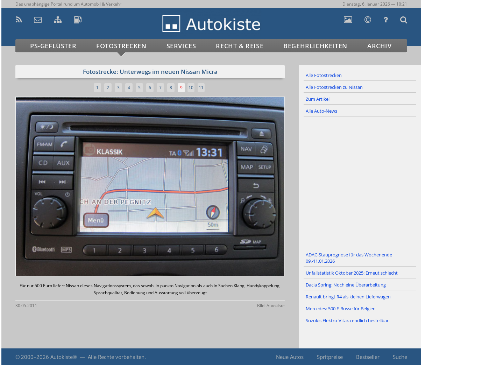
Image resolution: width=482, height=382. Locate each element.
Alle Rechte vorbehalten (116, 356)
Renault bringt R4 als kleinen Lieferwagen (348, 296)
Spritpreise (330, 356)
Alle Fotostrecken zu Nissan (334, 87)
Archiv (379, 46)
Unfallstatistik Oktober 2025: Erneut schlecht (352, 273)
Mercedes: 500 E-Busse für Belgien (341, 308)
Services (181, 46)
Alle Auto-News (321, 111)
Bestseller (368, 356)
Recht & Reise (239, 46)
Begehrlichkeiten (315, 46)
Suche (400, 356)
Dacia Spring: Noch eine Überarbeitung (346, 285)
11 (201, 88)
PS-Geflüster (53, 46)
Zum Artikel (317, 99)
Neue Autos (290, 356)
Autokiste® (63, 356)
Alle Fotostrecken (324, 75)
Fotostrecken (121, 46)
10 (191, 88)
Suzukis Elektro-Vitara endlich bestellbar (347, 320)
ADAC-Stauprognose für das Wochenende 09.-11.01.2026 (349, 258)
